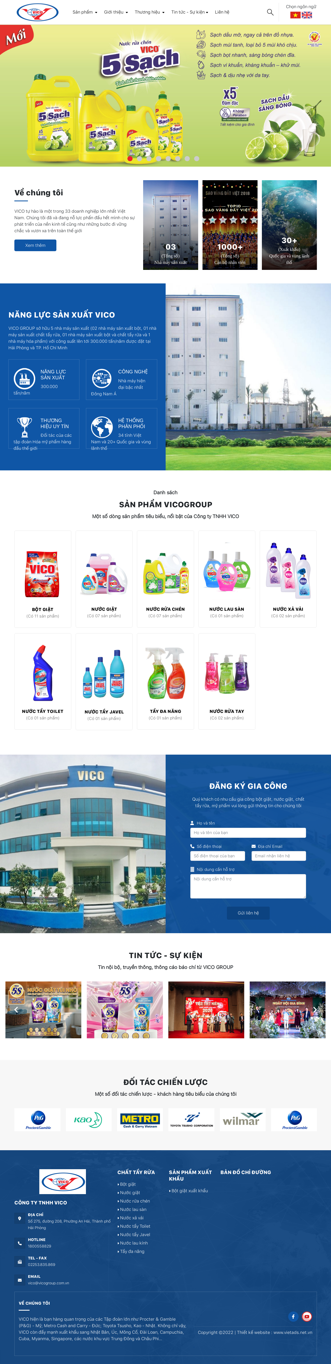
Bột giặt (42, 609)
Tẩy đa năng (165, 711)
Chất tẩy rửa (136, 1172)
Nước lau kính (132, 1243)
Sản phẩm (85, 12)
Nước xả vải (288, 609)
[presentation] (16, 1010)
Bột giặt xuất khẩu (188, 1190)
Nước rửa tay (227, 711)
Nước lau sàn (226, 609)
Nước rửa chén (165, 609)
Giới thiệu (116, 12)
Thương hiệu (150, 12)
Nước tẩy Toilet (42, 711)
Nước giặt (104, 609)
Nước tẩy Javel (104, 712)
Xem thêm (35, 245)
